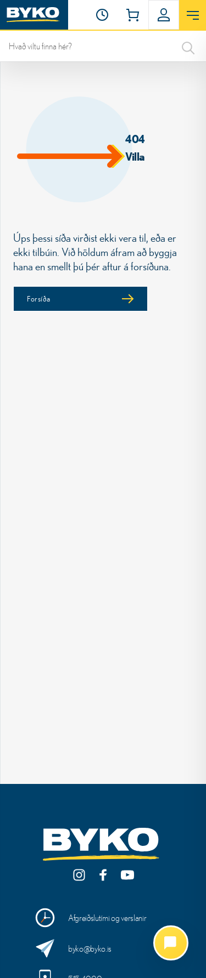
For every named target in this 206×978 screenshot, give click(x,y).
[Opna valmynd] (192, 15)
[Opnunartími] (102, 15)
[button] (102, 15)
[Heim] (34, 15)
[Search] (188, 46)
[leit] (103, 46)
